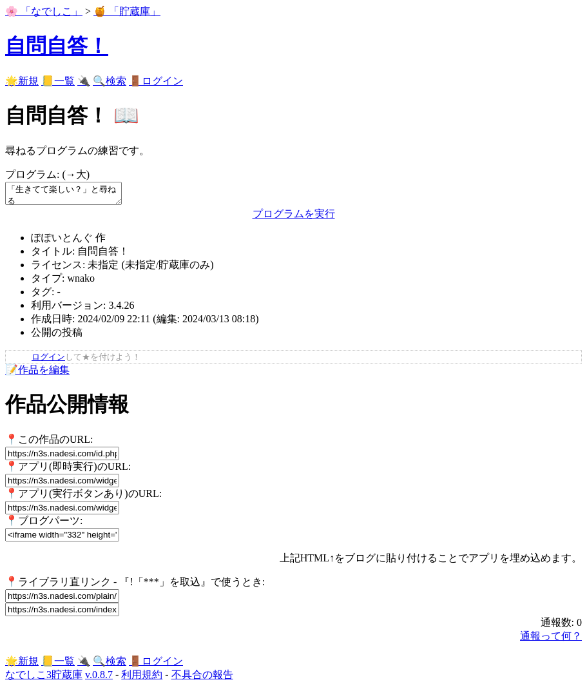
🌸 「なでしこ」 (43, 11)
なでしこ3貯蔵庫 (43, 678)
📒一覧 (58, 80)
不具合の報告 (202, 678)
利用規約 (141, 678)
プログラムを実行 (294, 217)
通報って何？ (551, 639)
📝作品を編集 (37, 373)
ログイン (48, 360)
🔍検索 (109, 80)
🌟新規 (22, 80)
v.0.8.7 (99, 678)
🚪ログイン (156, 80)
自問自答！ (56, 45)
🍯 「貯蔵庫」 (126, 11)
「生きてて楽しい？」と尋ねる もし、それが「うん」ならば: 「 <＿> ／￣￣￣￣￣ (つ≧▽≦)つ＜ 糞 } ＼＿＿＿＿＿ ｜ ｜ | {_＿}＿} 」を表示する (70, 195)
